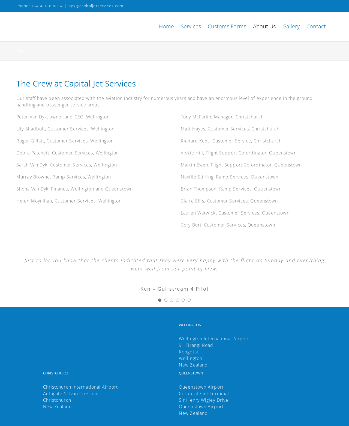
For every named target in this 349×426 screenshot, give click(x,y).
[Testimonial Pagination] (159, 300)
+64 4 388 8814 (47, 5)
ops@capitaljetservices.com (95, 5)
